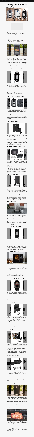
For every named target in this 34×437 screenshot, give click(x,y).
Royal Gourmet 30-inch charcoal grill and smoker (15, 381)
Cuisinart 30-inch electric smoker (14, 199)
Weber (26, 82)
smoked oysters (14, 139)
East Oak (26, 55)
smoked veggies (22, 60)
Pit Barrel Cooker (12, 355)
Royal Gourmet (26, 369)
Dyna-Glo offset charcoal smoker (13, 144)
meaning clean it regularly (14, 379)
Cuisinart (26, 186)
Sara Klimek (7, 7)
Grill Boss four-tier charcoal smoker (14, 249)
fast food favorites (13, 36)
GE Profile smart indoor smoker (13, 276)
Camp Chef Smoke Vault (12, 224)
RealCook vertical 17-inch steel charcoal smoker (15, 119)
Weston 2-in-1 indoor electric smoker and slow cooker (16, 171)
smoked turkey (9, 139)
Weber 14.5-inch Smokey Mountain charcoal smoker (16, 94)
